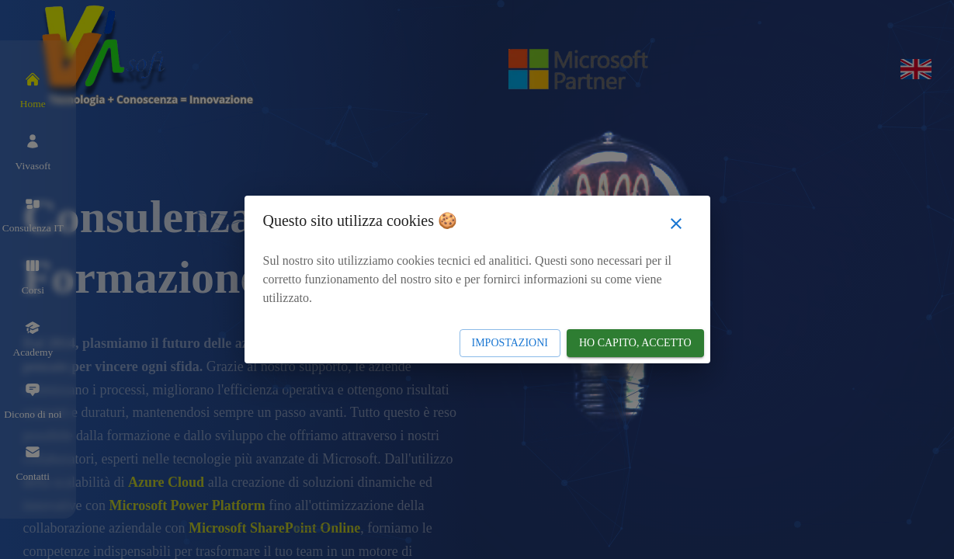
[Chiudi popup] (676, 223)
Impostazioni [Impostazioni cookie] (510, 343)
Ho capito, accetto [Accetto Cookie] (635, 343)
